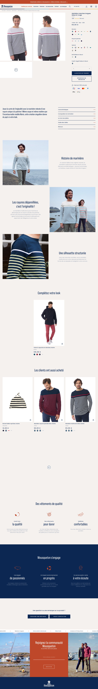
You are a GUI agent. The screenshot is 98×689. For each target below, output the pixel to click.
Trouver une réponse (38, 616)
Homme (9, 10)
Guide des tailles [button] (76, 122)
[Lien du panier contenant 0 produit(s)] (96, 6)
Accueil (4, 10)
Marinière (14, 10)
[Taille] (81, 68)
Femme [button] (42, 6)
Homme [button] (35, 6)
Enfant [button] (57, 6)
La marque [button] (63, 6)
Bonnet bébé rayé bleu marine (11, 423)
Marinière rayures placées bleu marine (45, 423)
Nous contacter (60, 616)
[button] (70, 6)
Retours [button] (76, 127)
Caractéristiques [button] (76, 109)
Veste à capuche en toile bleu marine (44, 347)
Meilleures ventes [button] (26, 6)
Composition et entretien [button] (76, 114)
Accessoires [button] (49, 6)
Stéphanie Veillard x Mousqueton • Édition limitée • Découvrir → (49, 2)
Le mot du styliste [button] (76, 118)
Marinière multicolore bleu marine (74, 423)
